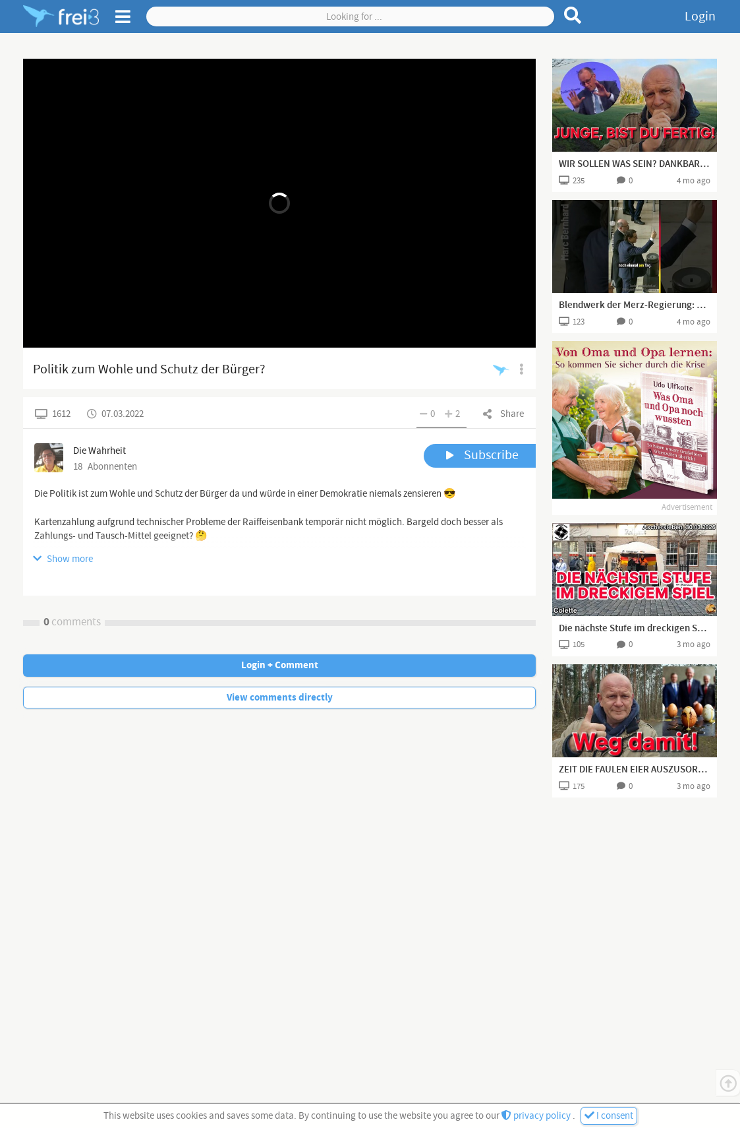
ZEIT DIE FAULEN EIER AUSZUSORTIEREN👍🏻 (634, 769)
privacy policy (537, 1116)
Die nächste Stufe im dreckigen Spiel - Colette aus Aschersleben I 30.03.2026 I (634, 628)
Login (700, 16)
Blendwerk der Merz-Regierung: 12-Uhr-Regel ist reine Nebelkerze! (634, 305)
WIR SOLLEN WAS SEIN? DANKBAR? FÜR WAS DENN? (634, 164)
